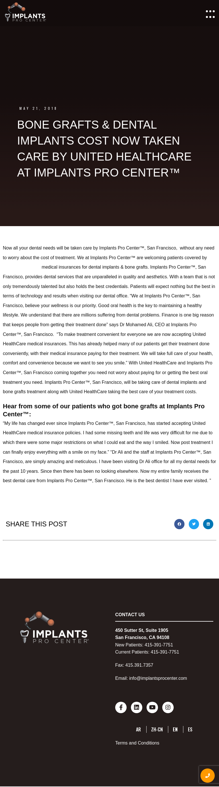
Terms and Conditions (137, 743)
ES (190, 729)
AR (138, 729)
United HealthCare (22, 267)
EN (175, 729)
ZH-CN (157, 729)
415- (149, 644)
